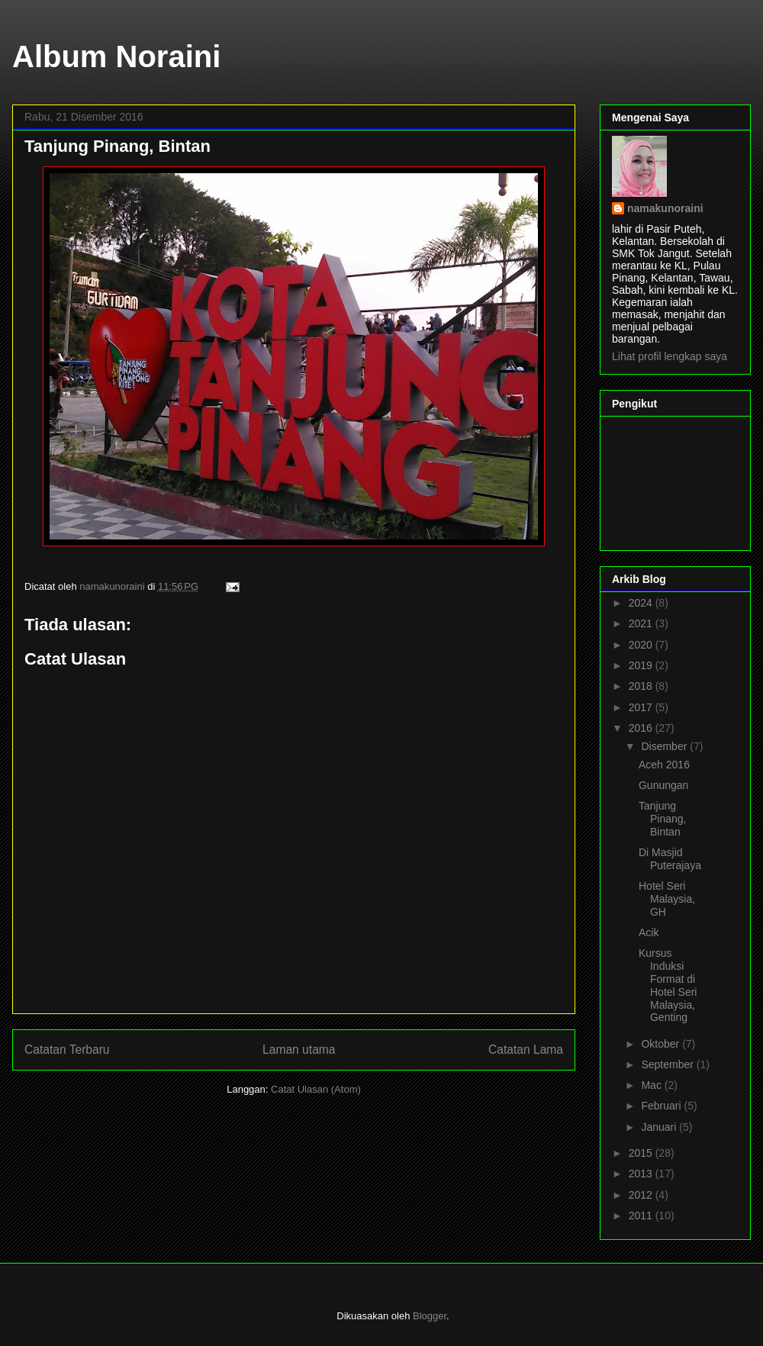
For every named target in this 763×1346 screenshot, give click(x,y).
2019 (642, 665)
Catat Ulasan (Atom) (316, 1089)
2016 (642, 728)
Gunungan (663, 785)
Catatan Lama (525, 1049)
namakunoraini (665, 208)
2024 (642, 603)
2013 (642, 1173)
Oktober (661, 1044)
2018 (642, 686)
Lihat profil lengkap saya (669, 356)
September (668, 1064)
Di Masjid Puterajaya (670, 858)
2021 (642, 623)
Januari (660, 1127)
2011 (642, 1215)
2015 (642, 1153)
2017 (642, 707)
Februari (662, 1106)
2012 (642, 1195)
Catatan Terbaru (67, 1049)
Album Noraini (116, 56)
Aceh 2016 (664, 764)
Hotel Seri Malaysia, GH (667, 899)
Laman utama (298, 1049)
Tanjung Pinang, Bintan (662, 819)
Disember (665, 746)
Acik (648, 932)
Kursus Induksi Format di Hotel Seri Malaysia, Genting (668, 985)
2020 (642, 645)
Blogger (429, 1316)
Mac (652, 1085)
